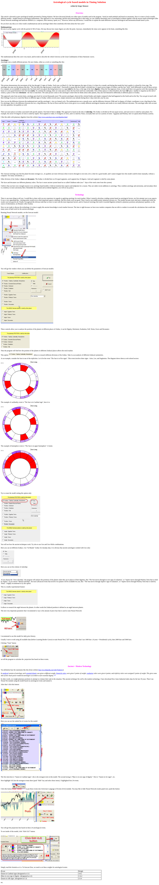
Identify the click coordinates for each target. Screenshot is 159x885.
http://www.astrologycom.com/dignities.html (52, 117)
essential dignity (31, 673)
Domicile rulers (61, 673)
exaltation (90, 673)
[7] (55, 675)
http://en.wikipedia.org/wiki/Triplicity (50, 670)
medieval (5, 673)
